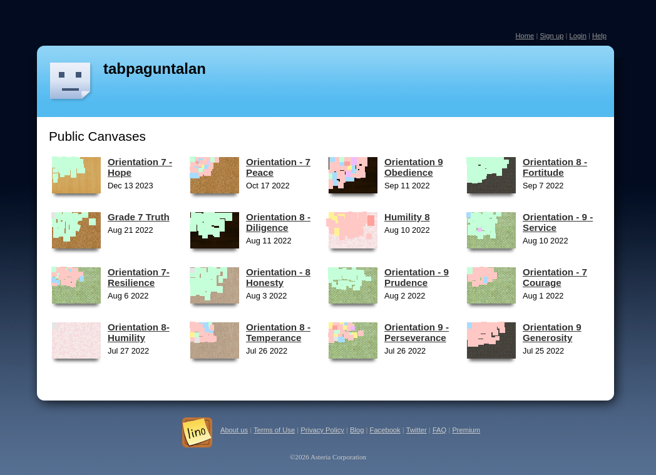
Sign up (551, 35)
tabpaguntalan (154, 68)
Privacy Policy (322, 430)
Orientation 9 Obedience (413, 167)
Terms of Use (274, 430)
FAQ (439, 430)
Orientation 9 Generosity (552, 332)
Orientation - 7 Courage (555, 277)
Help (599, 35)
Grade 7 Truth (139, 217)
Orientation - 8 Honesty (278, 277)
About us (234, 430)
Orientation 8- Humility (139, 332)
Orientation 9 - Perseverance (416, 332)
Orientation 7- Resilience (139, 277)
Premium (466, 430)
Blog (357, 430)
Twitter (416, 430)
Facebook (385, 430)
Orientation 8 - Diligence (278, 222)
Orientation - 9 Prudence (416, 277)
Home (524, 35)
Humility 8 (407, 217)
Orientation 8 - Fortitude (555, 167)
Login (577, 35)
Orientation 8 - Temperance (278, 332)
